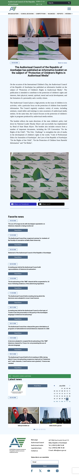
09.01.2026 (13, 354)
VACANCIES (51, 14)
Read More (37, 386)
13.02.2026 (13, 278)
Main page (34, 440)
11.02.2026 (13, 293)
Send (44, 466)
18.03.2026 (13, 220)
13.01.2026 (13, 338)
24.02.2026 (13, 264)
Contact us (34, 451)
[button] (72, 13)
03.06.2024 (15, 63)
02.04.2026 (13, 397)
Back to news (62, 63)
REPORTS (60, 14)
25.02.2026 (13, 249)
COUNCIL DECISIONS (27, 14)
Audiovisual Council (37, 442)
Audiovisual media (37, 445)
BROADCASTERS (13, 14)
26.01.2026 (13, 307)
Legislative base (36, 448)
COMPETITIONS (41, 14)
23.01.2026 (13, 323)
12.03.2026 (13, 235)
